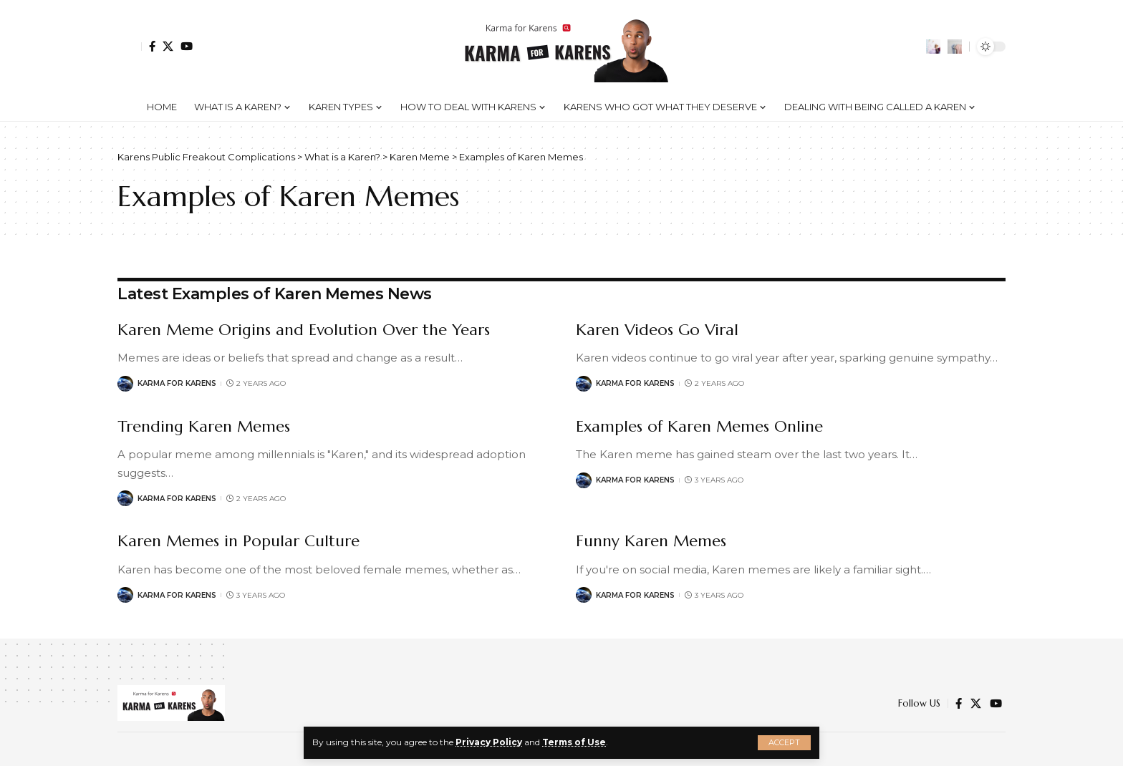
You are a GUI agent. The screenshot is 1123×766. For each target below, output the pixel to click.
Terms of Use (574, 742)
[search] (955, 46)
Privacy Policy (489, 742)
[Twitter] (168, 46)
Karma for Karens (177, 383)
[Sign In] (129, 46)
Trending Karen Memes (203, 426)
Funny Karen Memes (651, 541)
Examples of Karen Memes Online (700, 426)
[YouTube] (186, 46)
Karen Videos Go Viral (657, 329)
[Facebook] (152, 46)
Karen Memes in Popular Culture (238, 541)
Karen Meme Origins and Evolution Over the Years (303, 329)
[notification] (933, 46)
